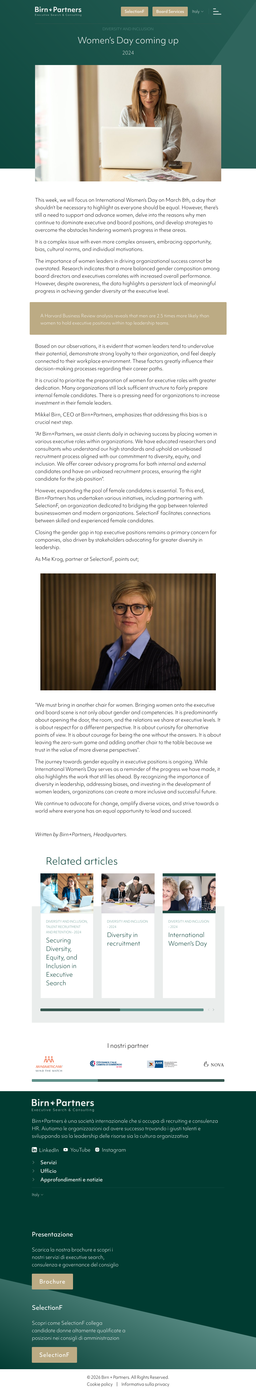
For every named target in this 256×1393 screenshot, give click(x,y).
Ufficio (43, 1170)
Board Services (170, 11)
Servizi (44, 1162)
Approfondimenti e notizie (67, 1179)
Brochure (52, 1281)
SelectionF (134, 11)
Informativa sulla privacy (145, 1384)
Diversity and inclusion (128, 29)
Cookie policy (100, 1384)
